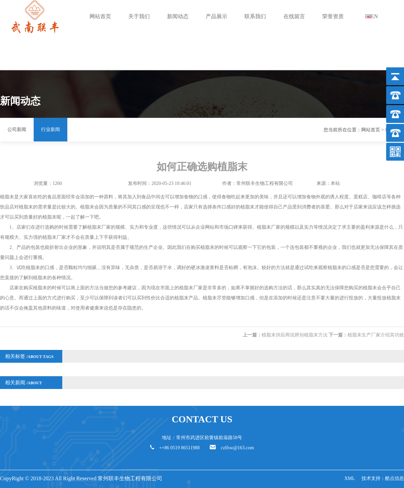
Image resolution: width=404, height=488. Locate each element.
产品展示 (216, 16)
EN (371, 16)
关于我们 (139, 16)
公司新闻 (16, 129)
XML (349, 478)
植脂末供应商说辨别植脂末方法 (295, 334)
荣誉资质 (333, 16)
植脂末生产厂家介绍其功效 (375, 334)
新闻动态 (178, 16)
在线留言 (294, 16)
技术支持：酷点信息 (383, 478)
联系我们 (255, 16)
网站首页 (100, 16)
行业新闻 (50, 129)
